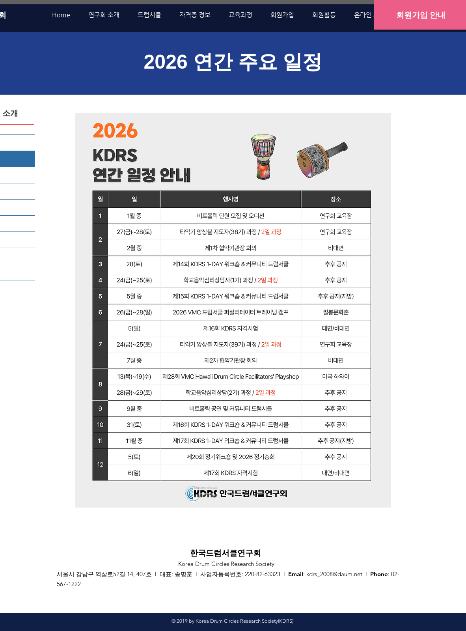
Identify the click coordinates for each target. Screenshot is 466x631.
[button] (104, 15)
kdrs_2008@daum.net (334, 574)
